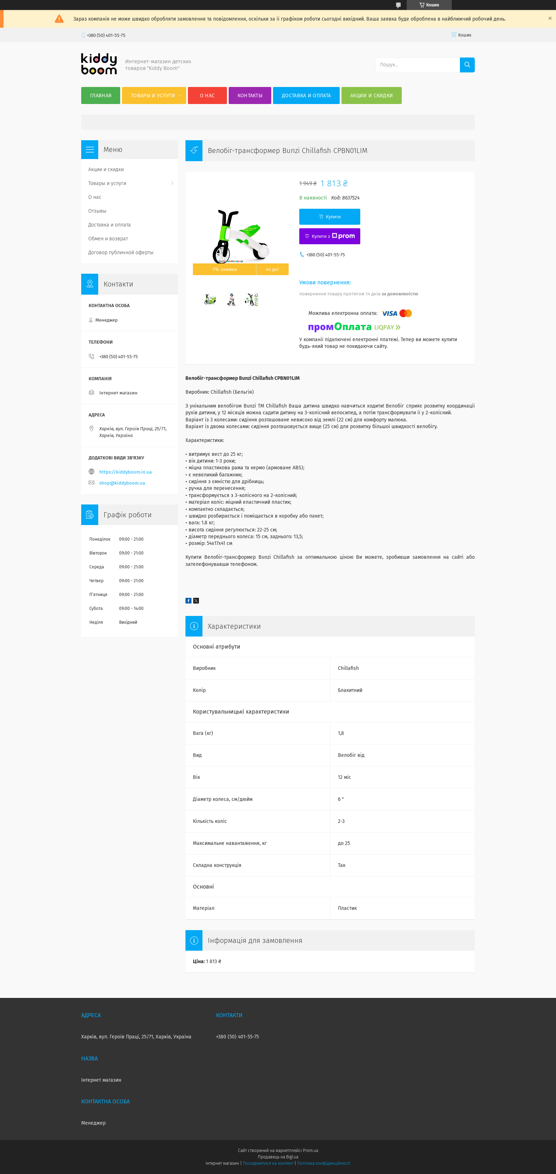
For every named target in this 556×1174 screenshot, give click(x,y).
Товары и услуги (153, 96)
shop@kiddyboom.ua (122, 483)
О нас (207, 96)
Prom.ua (310, 1150)
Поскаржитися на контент (268, 1163)
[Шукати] (467, 65)
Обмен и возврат (108, 239)
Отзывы (97, 211)
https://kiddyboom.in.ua (125, 472)
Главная (100, 96)
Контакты (250, 96)
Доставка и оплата (306, 96)
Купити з (333, 236)
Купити (333, 216)
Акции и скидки (371, 96)
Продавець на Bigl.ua (278, 1156)
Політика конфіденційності (323, 1163)
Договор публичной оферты (121, 253)
